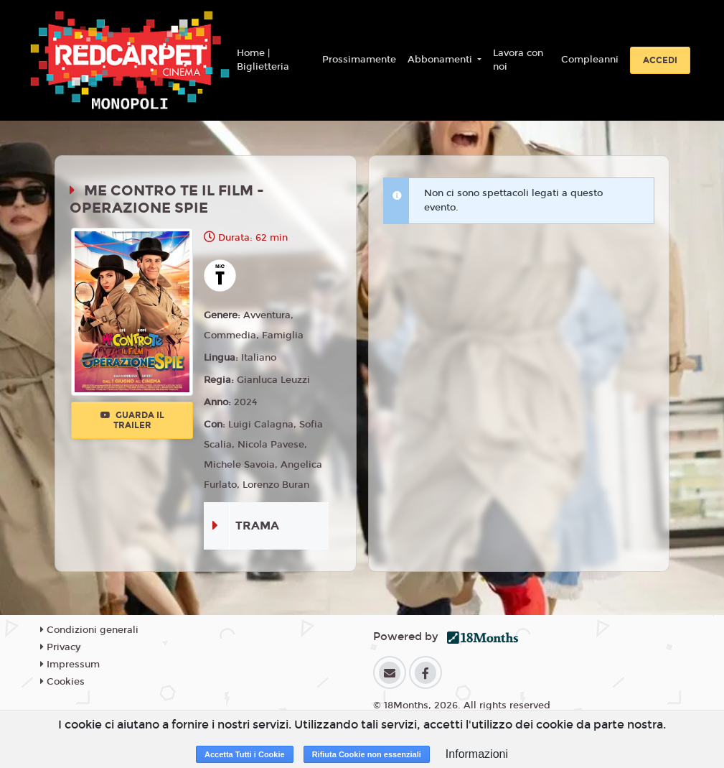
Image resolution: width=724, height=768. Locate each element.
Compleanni (590, 59)
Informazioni (477, 754)
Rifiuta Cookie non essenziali (366, 754)
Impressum (70, 664)
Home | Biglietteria (263, 60)
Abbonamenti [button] (441, 59)
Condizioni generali (89, 630)
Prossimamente (359, 59)
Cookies (62, 682)
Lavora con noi (518, 60)
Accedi (660, 60)
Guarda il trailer (132, 420)
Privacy (60, 647)
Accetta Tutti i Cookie (244, 754)
